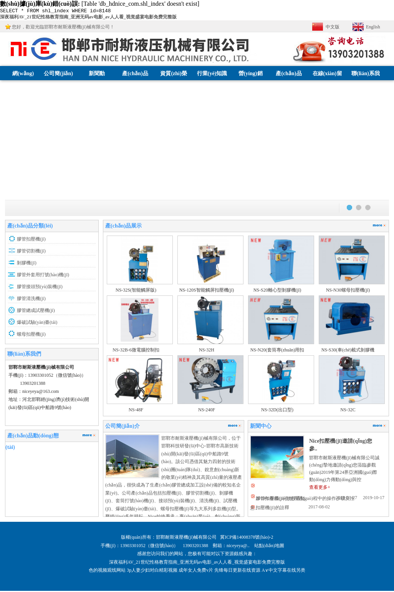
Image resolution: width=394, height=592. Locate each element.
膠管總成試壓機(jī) (36, 311)
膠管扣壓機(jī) (31, 240)
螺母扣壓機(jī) (31, 335)
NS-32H (206, 351)
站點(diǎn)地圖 (269, 546)
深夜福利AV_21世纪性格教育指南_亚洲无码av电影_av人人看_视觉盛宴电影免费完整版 (88, 18)
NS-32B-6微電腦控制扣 (136, 351)
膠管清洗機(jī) (31, 299)
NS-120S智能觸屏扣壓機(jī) (206, 291)
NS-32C (347, 411)
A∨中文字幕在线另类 (283, 571)
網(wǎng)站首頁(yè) (23, 89)
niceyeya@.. (240, 546)
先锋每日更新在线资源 (237, 571)
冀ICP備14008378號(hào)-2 (246, 538)
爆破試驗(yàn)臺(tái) (37, 323)
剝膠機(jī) (26, 264)
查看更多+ (319, 488)
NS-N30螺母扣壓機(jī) (348, 291)
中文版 (332, 28)
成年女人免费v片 (196, 571)
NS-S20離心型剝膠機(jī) (277, 291)
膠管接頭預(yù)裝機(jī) (40, 287)
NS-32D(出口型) (277, 411)
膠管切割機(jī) (31, 252)
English (373, 28)
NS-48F (136, 411)
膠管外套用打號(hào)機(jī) (43, 276)
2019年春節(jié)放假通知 (280, 499)
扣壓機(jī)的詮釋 (272, 508)
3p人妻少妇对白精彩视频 (152, 571)
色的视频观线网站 (107, 571)
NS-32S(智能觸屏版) (136, 291)
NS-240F (206, 411)
